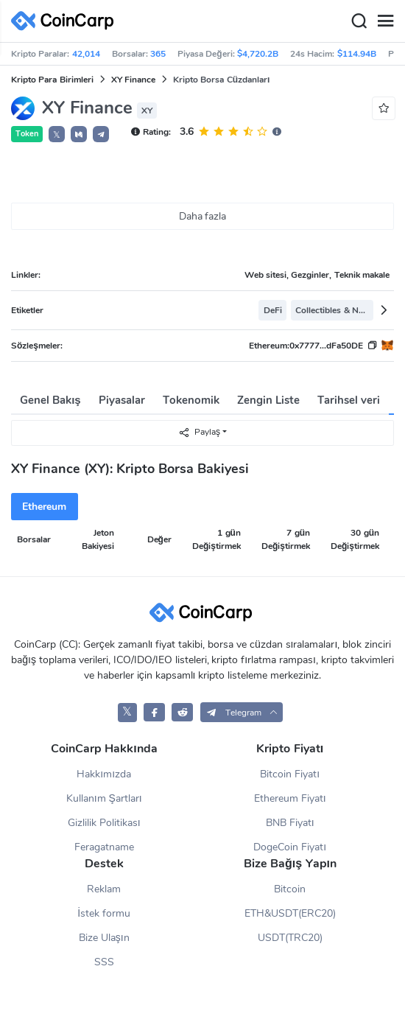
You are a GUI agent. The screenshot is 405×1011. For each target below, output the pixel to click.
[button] (79, 134)
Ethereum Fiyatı (290, 798)
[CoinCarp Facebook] (154, 712)
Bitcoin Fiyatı (290, 774)
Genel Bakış (50, 400)
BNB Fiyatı (290, 823)
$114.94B (356, 54)
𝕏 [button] (56, 135)
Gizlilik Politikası (104, 823)
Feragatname (104, 847)
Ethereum (44, 507)
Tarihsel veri (348, 400)
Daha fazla (203, 216)
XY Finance (133, 79)
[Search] (358, 21)
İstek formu (103, 913)
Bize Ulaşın (104, 938)
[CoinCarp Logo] (66, 21)
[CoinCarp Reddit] (182, 712)
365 (158, 54)
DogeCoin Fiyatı (289, 847)
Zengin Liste (268, 400)
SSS (104, 962)
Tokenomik (191, 400)
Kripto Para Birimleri (52, 79)
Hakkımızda (104, 774)
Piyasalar (122, 400)
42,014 (86, 54)
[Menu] (385, 21)
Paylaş (199, 432)
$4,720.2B (257, 54)
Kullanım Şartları (104, 798)
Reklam (104, 889)
